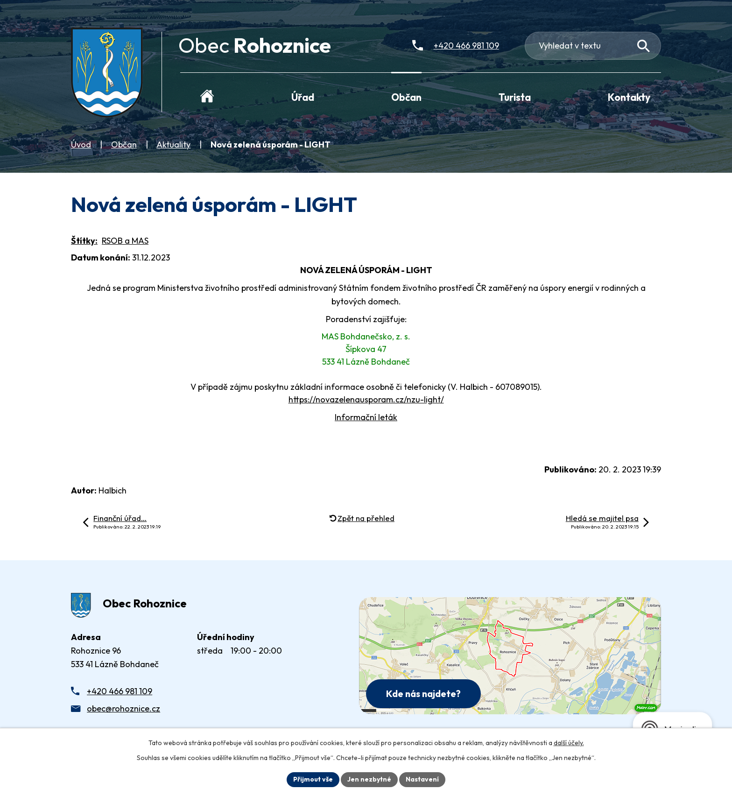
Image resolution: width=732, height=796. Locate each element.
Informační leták (366, 417)
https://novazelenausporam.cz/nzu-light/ (366, 399)
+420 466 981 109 (119, 691)
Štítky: (84, 240)
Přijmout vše (313, 779)
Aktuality (173, 144)
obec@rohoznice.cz (123, 708)
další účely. (569, 743)
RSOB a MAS (125, 240)
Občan (124, 144)
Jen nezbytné (369, 779)
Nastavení (422, 779)
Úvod (81, 144)
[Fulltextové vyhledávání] (593, 46)
